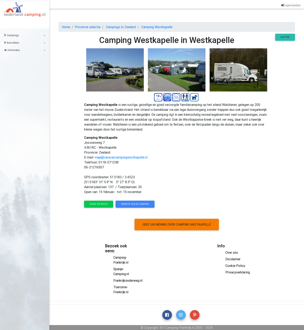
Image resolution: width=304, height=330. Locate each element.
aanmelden (293, 6)
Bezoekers (24, 42)
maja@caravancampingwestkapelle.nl (121, 157)
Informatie (24, 50)
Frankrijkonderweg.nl (127, 280)
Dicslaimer (232, 259)
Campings (24, 35)
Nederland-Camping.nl (24, 13)
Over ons (231, 252)
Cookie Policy (235, 266)
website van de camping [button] (135, 204)
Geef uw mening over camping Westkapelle (177, 224)
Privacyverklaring (237, 272)
